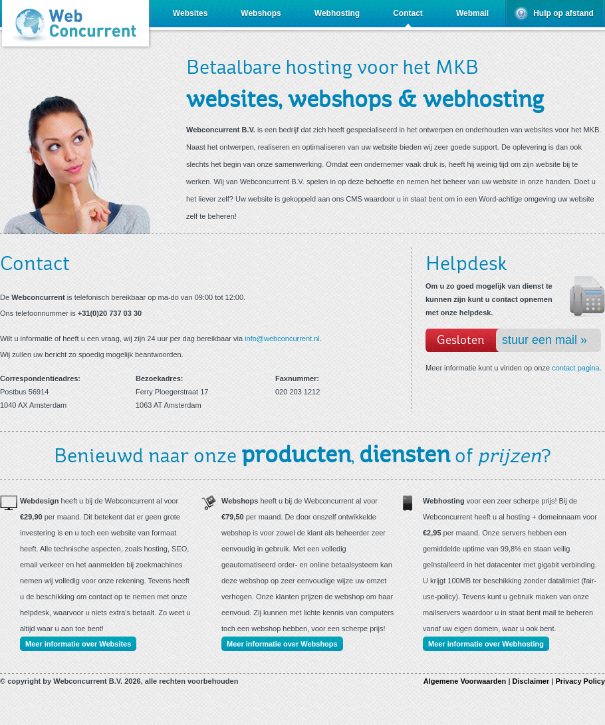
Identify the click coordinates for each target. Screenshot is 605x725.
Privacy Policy (580, 681)
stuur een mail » (544, 340)
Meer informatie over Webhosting (486, 644)
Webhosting (337, 13)
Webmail (472, 13)
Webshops (261, 13)
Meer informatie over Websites (78, 644)
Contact (408, 13)
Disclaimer (531, 681)
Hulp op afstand (563, 13)
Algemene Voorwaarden (465, 681)
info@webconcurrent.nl (282, 339)
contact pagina (576, 368)
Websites (190, 13)
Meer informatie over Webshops (282, 644)
